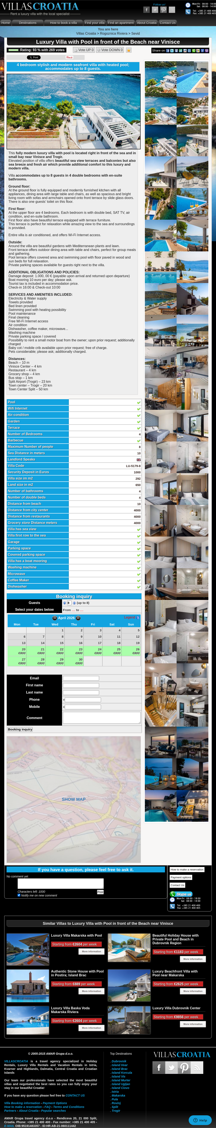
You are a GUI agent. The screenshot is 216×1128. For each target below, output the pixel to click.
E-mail (9, 1126)
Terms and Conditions (68, 1107)
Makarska (118, 1095)
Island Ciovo (120, 1088)
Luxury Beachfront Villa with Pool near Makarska (175, 973)
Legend (131, 617)
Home (5, 23)
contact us (75, 1095)
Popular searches (53, 1110)
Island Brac (119, 1069)
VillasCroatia (16, 1061)
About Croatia (146, 23)
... (73, 609)
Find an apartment (121, 23)
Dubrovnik (119, 1061)
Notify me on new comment (37, 895)
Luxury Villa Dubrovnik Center (176, 1008)
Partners (10, 1110)
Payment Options (55, 1103)
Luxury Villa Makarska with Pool (76, 935)
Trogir (116, 1110)
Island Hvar (119, 1065)
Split (115, 1107)
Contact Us (168, 23)
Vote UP (84, 50)
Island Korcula (122, 1072)
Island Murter (121, 1080)
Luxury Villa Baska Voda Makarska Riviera (70, 1010)
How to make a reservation (187, 869)
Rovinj (116, 1103)
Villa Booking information (22, 1103)
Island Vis (118, 1076)
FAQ (47, 1107)
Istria (115, 1091)
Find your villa (95, 23)
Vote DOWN (110, 50)
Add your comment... (61, 883)
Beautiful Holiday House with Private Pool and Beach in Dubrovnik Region (175, 939)
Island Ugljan (121, 1084)
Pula (115, 1099)
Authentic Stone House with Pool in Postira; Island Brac (77, 973)
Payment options (181, 877)
